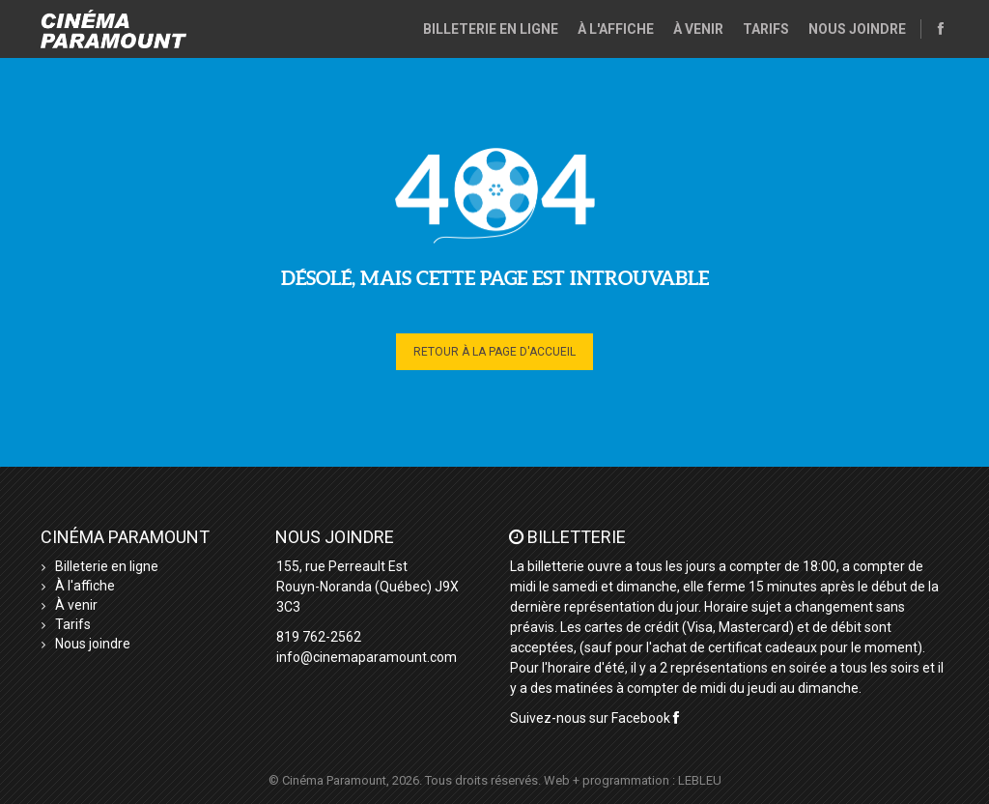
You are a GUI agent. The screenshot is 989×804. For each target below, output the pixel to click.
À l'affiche (616, 29)
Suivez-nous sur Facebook (594, 718)
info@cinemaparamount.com (366, 657)
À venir (698, 29)
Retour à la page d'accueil (494, 352)
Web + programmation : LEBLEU (632, 780)
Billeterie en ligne (490, 29)
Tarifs (766, 29)
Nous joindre (857, 29)
